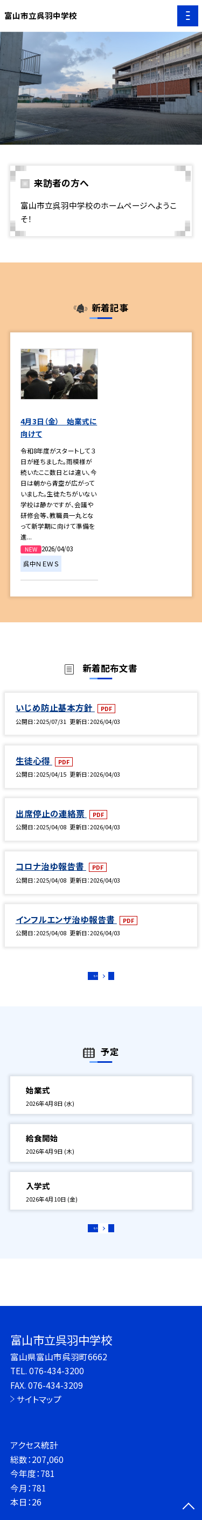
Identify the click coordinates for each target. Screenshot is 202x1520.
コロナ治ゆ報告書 (51, 866)
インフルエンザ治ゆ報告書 (66, 919)
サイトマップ (39, 1399)
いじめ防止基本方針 (55, 707)
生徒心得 (34, 760)
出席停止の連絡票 (51, 813)
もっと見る (96, 979)
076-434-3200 (56, 1370)
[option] (101, 88)
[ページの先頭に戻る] (188, 1507)
